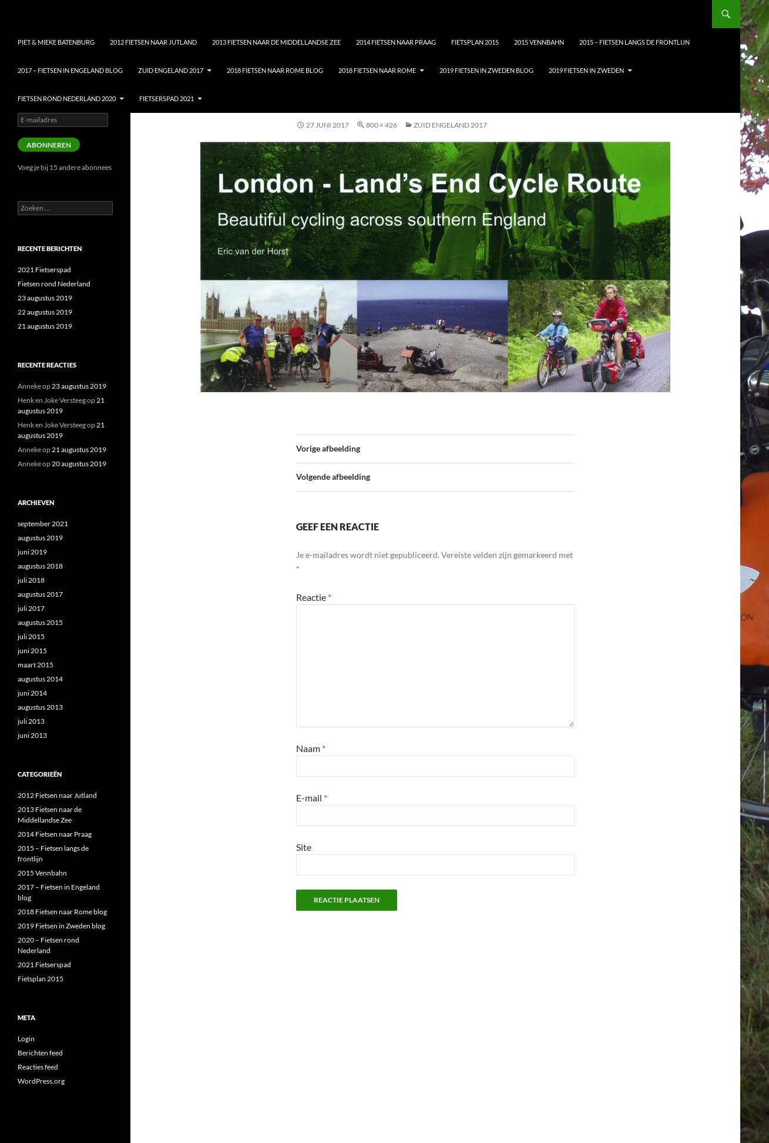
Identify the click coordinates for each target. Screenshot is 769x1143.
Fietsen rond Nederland (54, 283)
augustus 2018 (40, 566)
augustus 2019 (40, 537)
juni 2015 (32, 650)
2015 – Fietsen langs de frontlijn (634, 42)
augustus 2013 (40, 707)
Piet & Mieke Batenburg (56, 42)
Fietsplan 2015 (475, 42)
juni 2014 (32, 693)
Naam (310, 748)
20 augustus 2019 (79, 463)
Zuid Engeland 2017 (170, 70)
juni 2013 (32, 735)
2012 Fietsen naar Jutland (153, 42)
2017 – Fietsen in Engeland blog (70, 70)
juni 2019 (32, 551)
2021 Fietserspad (44, 269)
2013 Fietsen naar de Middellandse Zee (276, 42)
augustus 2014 (40, 678)
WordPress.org (41, 1081)
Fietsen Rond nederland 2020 (67, 98)
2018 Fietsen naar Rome (377, 70)
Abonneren (48, 145)
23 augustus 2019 (45, 297)
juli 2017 (31, 608)
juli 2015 (31, 636)
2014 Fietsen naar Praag (396, 42)
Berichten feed (40, 1052)
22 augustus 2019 (45, 312)
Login (26, 1038)
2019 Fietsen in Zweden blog (486, 70)
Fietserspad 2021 (166, 98)
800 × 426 (381, 125)
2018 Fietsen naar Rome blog (275, 70)
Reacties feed (38, 1066)
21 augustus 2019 (45, 326)
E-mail (311, 797)
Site (303, 847)
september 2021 (43, 523)
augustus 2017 (40, 594)
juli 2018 (31, 580)
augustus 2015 (40, 622)
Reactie (313, 597)
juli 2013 (31, 721)
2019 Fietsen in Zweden (586, 70)
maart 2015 (35, 664)
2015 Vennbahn (539, 42)
